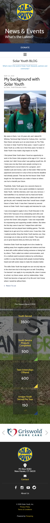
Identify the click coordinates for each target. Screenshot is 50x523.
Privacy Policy (25, 507)
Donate (25, 47)
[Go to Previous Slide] (3, 433)
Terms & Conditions (25, 509)
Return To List (11, 286)
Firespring (29, 516)
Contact (25, 479)
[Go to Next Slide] (46, 433)
